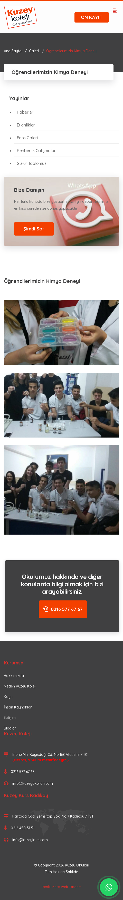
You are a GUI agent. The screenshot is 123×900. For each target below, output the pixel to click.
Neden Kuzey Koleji (20, 686)
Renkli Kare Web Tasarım (61, 887)
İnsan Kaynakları (18, 707)
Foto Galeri (27, 137)
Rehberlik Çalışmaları (36, 150)
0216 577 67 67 (63, 609)
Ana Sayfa (13, 51)
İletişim (10, 717)
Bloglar (10, 728)
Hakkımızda (14, 675)
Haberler (25, 112)
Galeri (34, 51)
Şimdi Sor (33, 229)
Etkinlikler (26, 125)
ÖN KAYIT (91, 17)
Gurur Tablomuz (31, 163)
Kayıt (8, 696)
